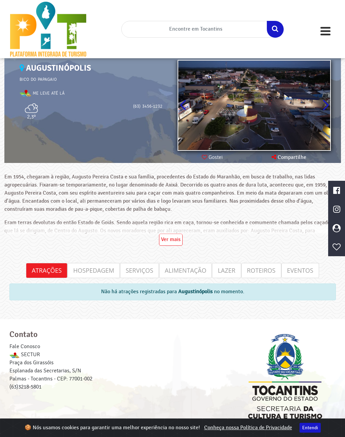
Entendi (310, 428)
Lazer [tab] (226, 270)
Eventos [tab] (300, 270)
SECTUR (24, 354)
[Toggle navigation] (325, 31)
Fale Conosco (24, 346)
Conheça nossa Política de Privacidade (248, 428)
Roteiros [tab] (261, 270)
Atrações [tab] (47, 270)
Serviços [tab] (139, 270)
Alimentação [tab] (186, 270)
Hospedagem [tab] (93, 270)
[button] (325, 105)
